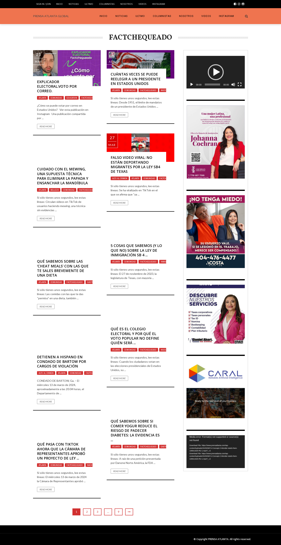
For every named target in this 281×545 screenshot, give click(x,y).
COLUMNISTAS (106, 3)
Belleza (55, 189)
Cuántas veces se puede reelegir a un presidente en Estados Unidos (136, 79)
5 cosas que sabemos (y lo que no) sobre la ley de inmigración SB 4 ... (136, 250)
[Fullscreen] (240, 84)
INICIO (59, 3)
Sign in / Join (43, 3)
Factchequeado (89, 97)
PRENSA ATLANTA (218, 539)
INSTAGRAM (158, 3)
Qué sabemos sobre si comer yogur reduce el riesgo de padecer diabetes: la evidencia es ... (135, 430)
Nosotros (126, 3)
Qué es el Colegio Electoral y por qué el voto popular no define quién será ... (135, 335)
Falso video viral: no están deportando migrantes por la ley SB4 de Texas (135, 164)
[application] (215, 72)
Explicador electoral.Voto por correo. (57, 86)
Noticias (74, 3)
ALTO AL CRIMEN (119, 178)
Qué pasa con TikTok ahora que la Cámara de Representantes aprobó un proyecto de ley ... (61, 451)
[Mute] (233, 84)
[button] (216, 72)
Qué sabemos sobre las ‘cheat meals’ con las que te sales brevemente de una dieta (63, 268)
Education (71, 97)
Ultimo (89, 3)
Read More (46, 126)
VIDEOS (142, 3)
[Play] (192, 84)
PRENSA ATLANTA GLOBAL (51, 16)
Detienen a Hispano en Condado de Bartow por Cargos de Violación (61, 362)
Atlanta (42, 97)
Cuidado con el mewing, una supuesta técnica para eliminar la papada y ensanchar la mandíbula (62, 176)
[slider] (212, 84)
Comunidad (56, 97)
